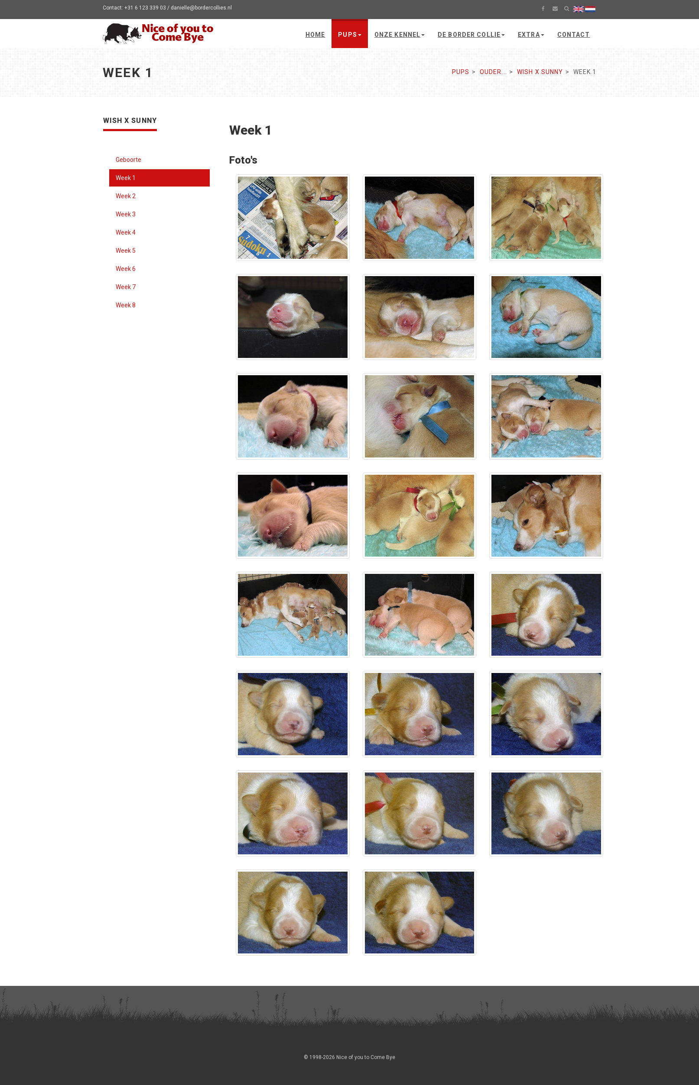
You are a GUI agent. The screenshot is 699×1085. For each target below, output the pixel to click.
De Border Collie (471, 34)
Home (315, 34)
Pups (349, 34)
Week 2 (126, 196)
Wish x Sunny (540, 71)
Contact (573, 34)
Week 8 (126, 305)
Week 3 (126, 214)
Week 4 (126, 232)
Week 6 (126, 268)
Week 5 (126, 250)
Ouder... (493, 71)
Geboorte (128, 159)
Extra (531, 34)
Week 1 (126, 177)
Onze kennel (399, 34)
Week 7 (126, 286)
